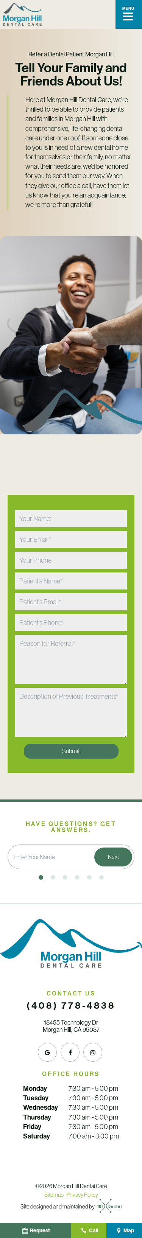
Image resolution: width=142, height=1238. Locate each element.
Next (113, 857)
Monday (35, 1088)
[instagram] (92, 1052)
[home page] (22, 14)
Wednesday (40, 1107)
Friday (32, 1127)
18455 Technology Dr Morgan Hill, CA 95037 (71, 1026)
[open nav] (129, 14)
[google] (47, 1052)
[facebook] (70, 1052)
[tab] (41, 877)
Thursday (37, 1117)
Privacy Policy (82, 1194)
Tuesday (35, 1098)
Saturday (36, 1136)
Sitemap (54, 1194)
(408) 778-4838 (71, 1005)
